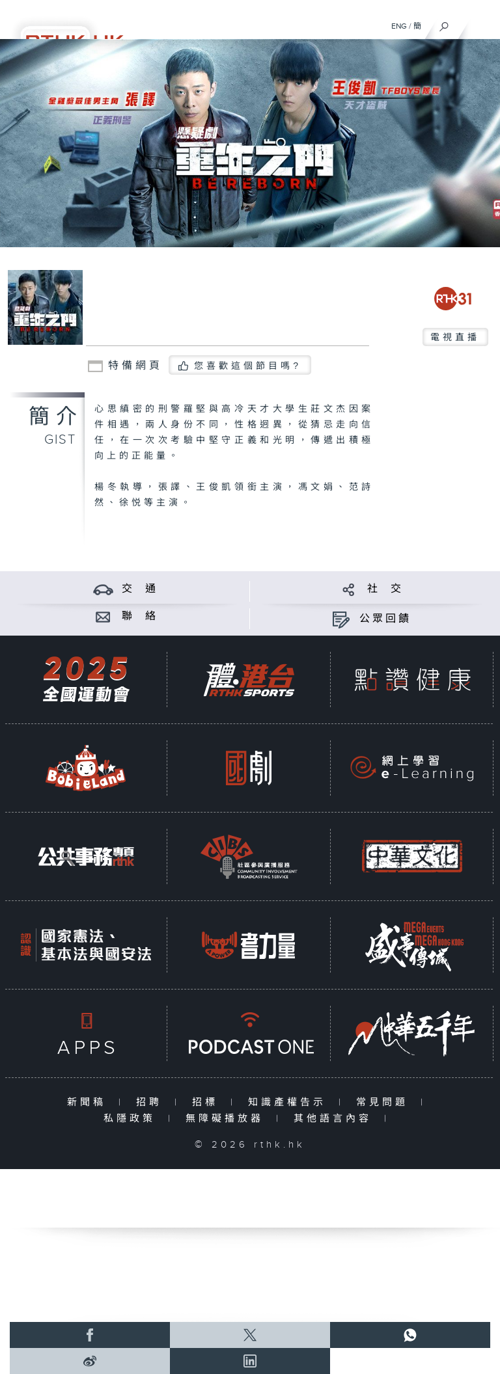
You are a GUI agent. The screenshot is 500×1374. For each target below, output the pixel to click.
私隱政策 (132, 1118)
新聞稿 (89, 1102)
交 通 (140, 589)
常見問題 (385, 1102)
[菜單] (481, 23)
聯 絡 (140, 616)
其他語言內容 (336, 1118)
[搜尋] (444, 23)
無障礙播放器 (228, 1118)
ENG (399, 26)
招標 (208, 1102)
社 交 (385, 589)
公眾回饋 (385, 619)
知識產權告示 (290, 1102)
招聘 (152, 1102)
